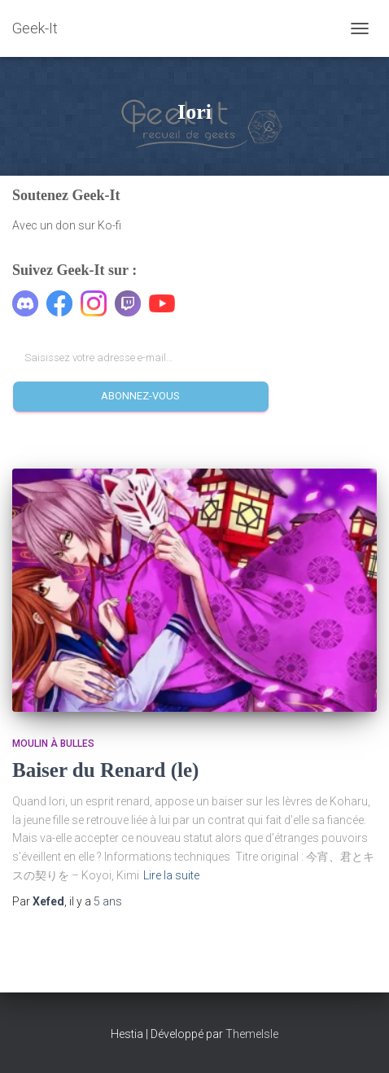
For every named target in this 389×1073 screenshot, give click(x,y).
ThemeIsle (251, 1033)
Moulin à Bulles (53, 743)
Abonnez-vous (140, 396)
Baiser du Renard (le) (105, 770)
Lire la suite (171, 875)
